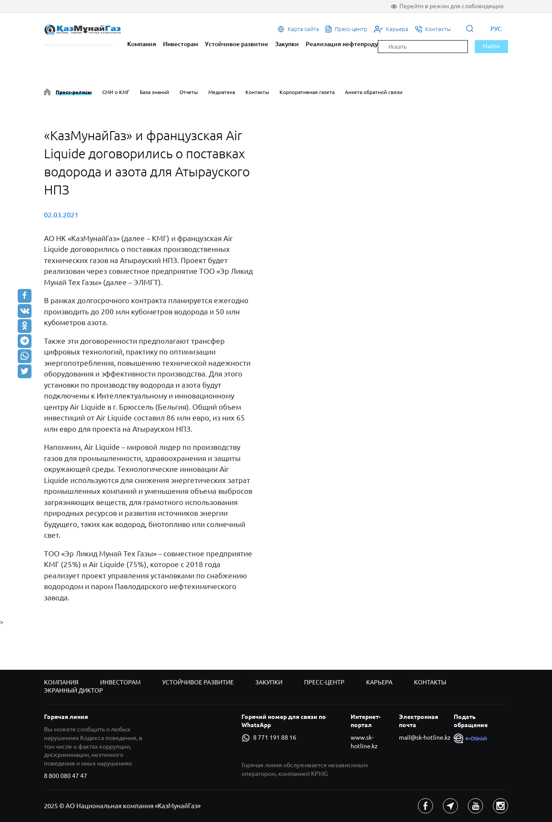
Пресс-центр (324, 682)
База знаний (154, 92)
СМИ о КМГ (115, 92)
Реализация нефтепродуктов (348, 44)
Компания (141, 44)
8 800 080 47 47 (65, 775)
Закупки (287, 44)
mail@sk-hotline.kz (425, 737)
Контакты (257, 92)
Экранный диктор (73, 690)
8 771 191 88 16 (269, 738)
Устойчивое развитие (236, 44)
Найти (491, 46)
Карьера (379, 682)
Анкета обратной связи (373, 92)
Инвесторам (180, 44)
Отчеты (188, 92)
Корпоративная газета (307, 92)
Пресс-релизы (74, 92)
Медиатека (221, 92)
